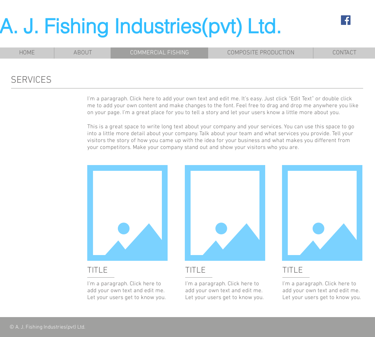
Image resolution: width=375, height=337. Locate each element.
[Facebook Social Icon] (346, 20)
